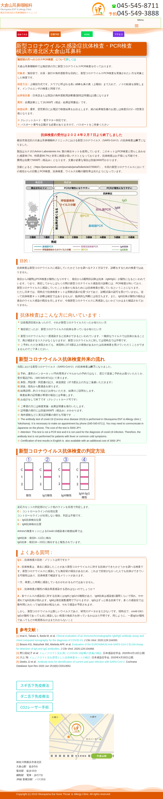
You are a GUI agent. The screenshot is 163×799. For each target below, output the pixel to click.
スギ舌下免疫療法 (34, 685)
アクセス (118, 34)
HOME (87, 34)
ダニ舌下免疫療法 (34, 696)
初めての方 (22, 34)
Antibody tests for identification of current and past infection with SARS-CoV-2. (81, 661)
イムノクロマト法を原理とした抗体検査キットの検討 (59, 657)
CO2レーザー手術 (34, 707)
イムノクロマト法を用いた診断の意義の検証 (70, 653)
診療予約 (55, 34)
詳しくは (71, 59)
